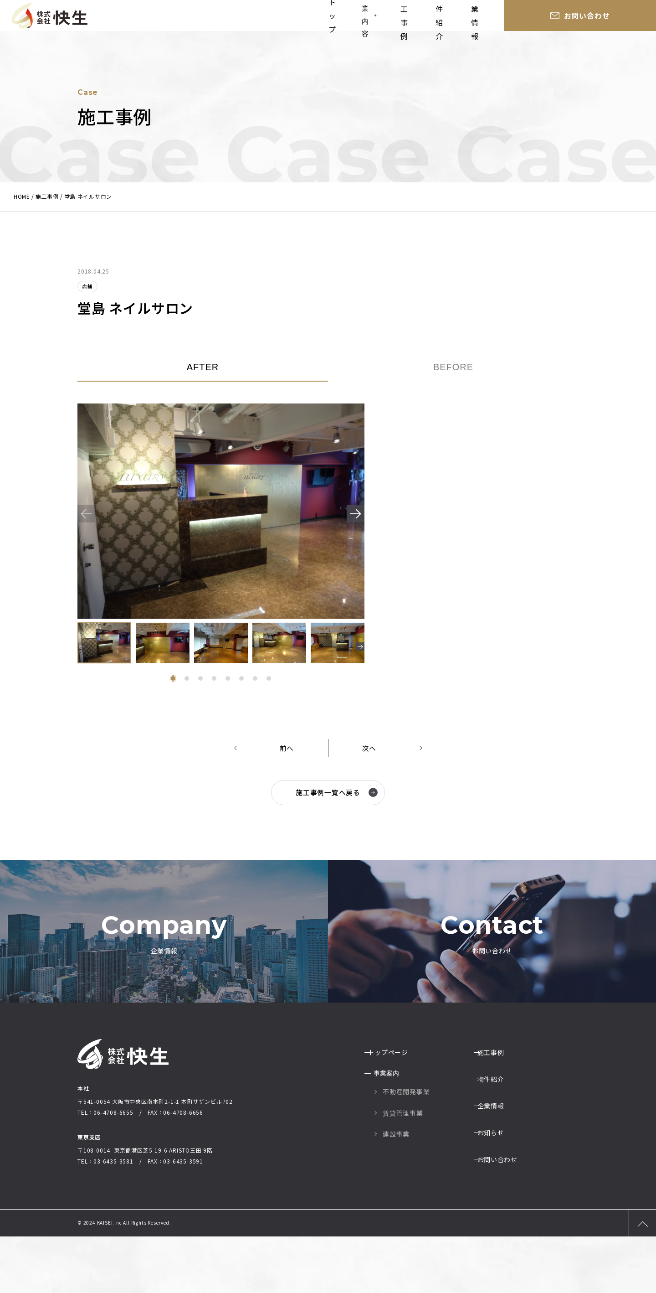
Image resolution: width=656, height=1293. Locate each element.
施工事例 (433, 18)
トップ (333, 18)
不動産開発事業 (406, 1148)
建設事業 (396, 1190)
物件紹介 (482, 18)
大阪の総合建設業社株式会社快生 (49, 18)
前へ (287, 748)
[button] (351, 515)
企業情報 (531, 18)
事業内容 (377, 18)
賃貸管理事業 (403, 1169)
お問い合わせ (617, 18)
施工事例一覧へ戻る (335, 792)
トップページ (394, 1112)
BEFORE (453, 367)
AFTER (203, 367)
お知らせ (496, 1175)
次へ (369, 748)
